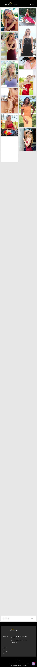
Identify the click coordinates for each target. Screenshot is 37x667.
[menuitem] (29, 4)
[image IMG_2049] (10, 20)
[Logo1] (15, 4)
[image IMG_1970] (10, 74)
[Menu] (32, 4)
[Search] (29, 4)
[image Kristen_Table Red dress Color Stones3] (10, 101)
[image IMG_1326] (10, 46)
